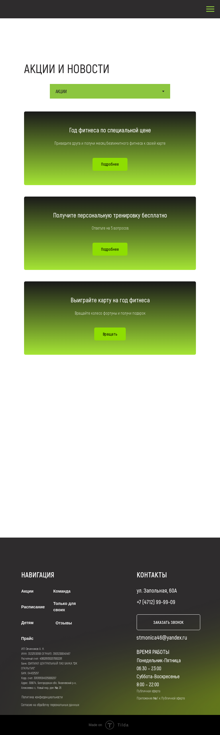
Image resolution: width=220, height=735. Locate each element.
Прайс (27, 638)
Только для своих (64, 606)
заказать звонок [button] (168, 622)
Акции (27, 591)
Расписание (33, 607)
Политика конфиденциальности (42, 697)
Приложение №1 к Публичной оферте (161, 698)
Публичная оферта (148, 691)
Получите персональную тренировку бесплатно (110, 215)
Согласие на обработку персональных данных (50, 705)
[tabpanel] (110, 235)
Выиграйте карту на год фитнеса (110, 299)
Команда (61, 591)
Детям (27, 622)
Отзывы (64, 623)
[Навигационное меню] (210, 9)
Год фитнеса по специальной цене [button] (110, 130)
